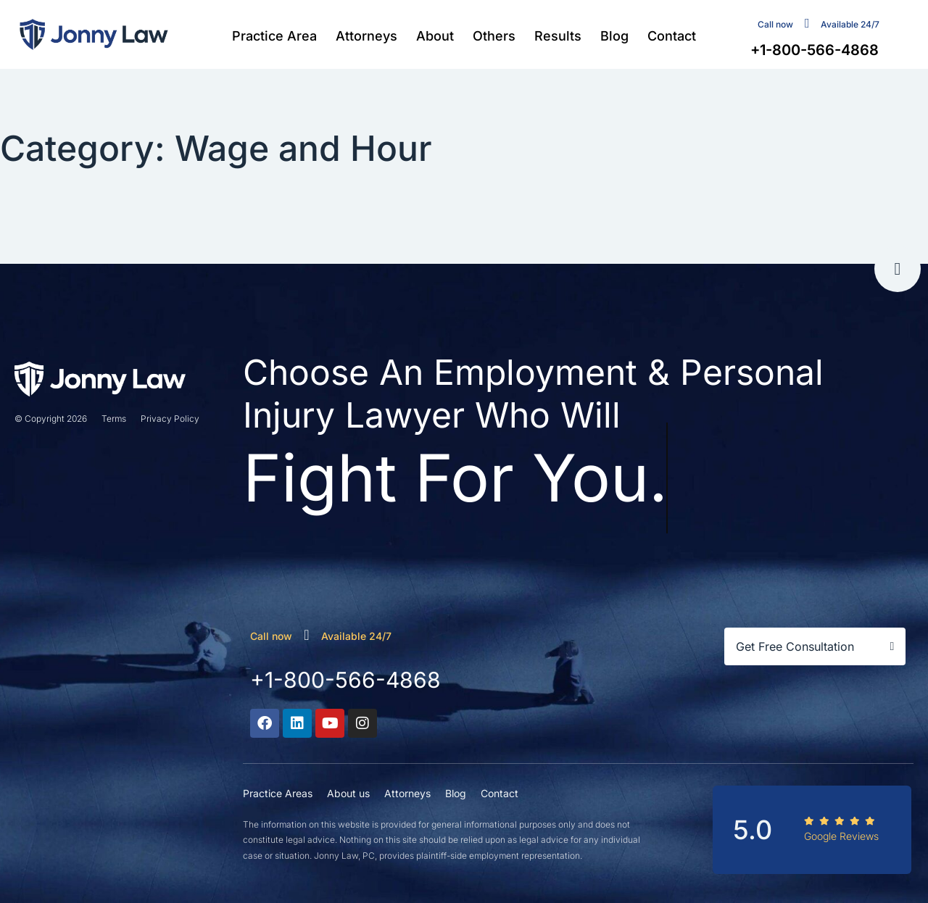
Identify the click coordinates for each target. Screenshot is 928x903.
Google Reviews (841, 836)
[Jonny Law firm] (93, 34)
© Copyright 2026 (50, 418)
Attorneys (366, 35)
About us (348, 793)
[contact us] (806, 23)
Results (557, 35)
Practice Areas (277, 793)
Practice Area (274, 35)
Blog (614, 35)
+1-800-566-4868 (345, 680)
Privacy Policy (170, 418)
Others (494, 35)
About (435, 35)
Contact (671, 35)
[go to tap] (897, 269)
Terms (114, 418)
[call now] (306, 635)
